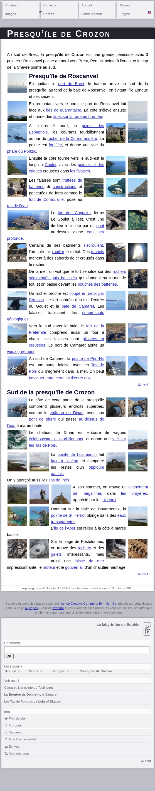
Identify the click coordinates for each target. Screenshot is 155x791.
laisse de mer (89, 561)
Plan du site (17, 718)
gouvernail (74, 567)
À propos (31, 608)
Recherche (12, 643)
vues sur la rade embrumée (77, 116)
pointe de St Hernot (68, 515)
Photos (49, 14)
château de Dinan (66, 413)
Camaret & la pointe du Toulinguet (28, 687)
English (124, 14)
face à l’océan (64, 461)
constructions (64, 186)
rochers (84, 548)
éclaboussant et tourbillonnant (56, 439)
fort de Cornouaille (46, 199)
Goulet (50, 164)
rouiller (58, 251)
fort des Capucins (75, 213)
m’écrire (58, 608)
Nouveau (15, 732)
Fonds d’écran (92, 14)
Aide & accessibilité (22, 739)
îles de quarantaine (63, 110)
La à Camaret (30, 694)
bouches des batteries (97, 284)
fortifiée (55, 145)
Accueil (87, 5)
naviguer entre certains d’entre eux (60, 378)
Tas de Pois (58, 480)
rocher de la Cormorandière (72, 138)
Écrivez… (16, 746)
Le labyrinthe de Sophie (118, 624)
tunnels (97, 251)
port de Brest (71, 83)
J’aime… (125, 5)
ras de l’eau (17, 206)
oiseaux (109, 500)
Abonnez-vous (19, 753)
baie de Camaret (77, 306)
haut (145, 384)
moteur (49, 567)
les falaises (80, 171)
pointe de (88, 358)
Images (10, 14)
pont (100, 225)
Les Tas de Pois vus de (32, 701)
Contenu (11, 5)
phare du (21, 151)
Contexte (49, 5)
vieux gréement (20, 351)
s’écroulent (93, 245)
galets (56, 554)
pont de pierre (42, 419)
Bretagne (58, 671)
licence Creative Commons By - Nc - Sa (88, 603)
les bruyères (134, 493)
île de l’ (64, 528)
